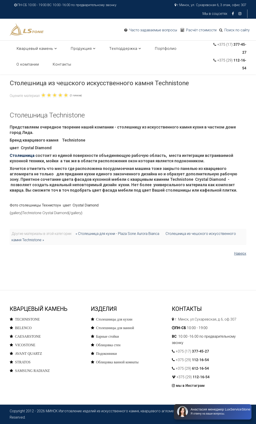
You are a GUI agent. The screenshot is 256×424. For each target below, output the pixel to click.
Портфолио (166, 48)
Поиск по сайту (237, 30)
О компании (27, 64)
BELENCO (23, 328)
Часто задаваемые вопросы (153, 30)
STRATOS (22, 362)
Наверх (240, 253)
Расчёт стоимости (201, 30)
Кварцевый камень (34, 48)
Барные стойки (107, 336)
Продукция (81, 48)
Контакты (62, 64)
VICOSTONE (25, 345)
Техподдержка (123, 48)
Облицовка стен (108, 345)
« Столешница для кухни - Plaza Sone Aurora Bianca (117, 233)
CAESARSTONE (28, 336)
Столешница (22, 155)
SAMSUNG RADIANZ (32, 370)
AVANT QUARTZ (28, 353)
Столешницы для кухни (114, 319)
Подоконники (106, 353)
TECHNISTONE (27, 319)
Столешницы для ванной (115, 328)
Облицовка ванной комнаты (117, 362)
